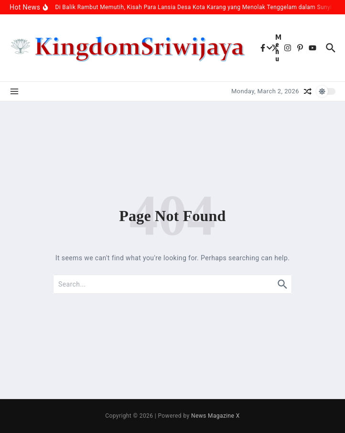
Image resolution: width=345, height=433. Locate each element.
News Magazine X (215, 415)
